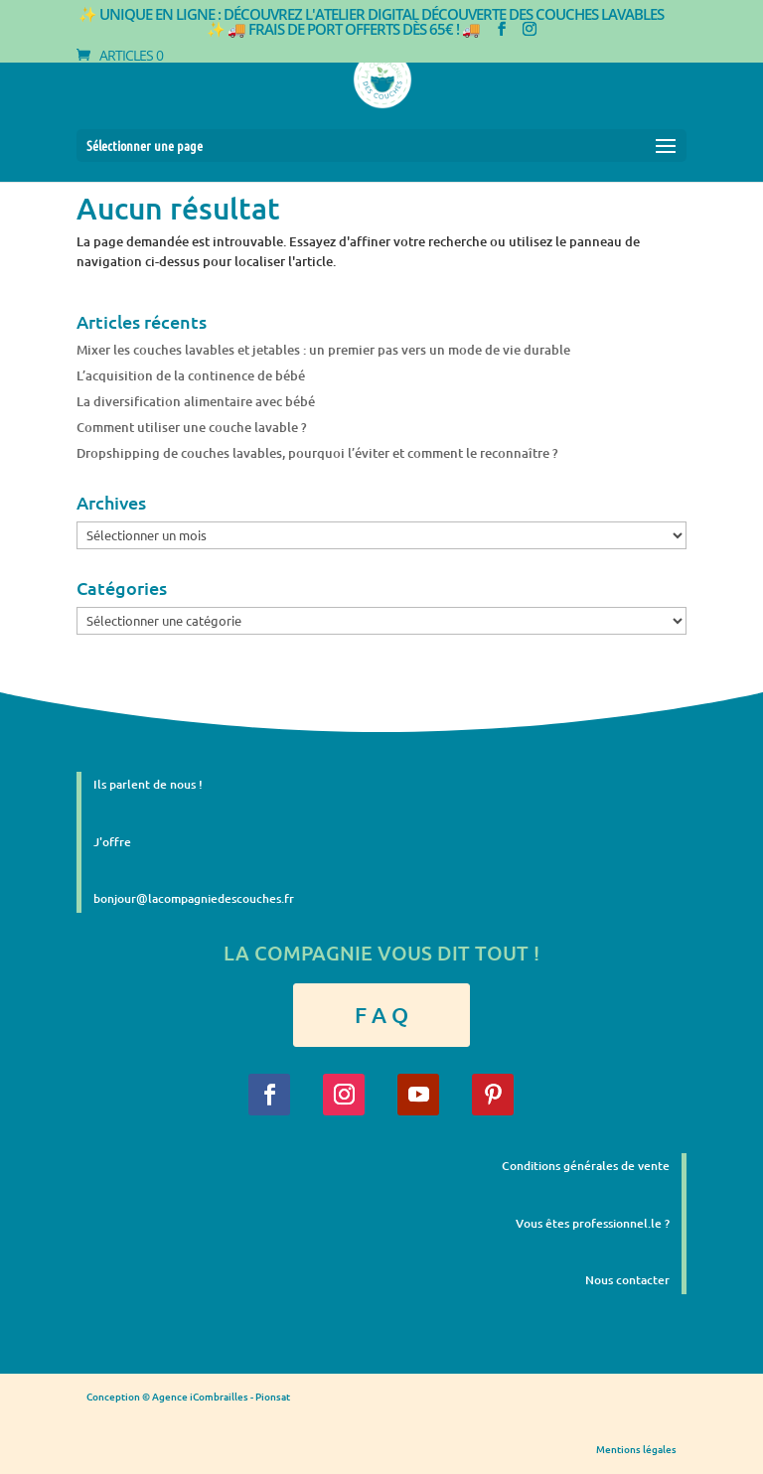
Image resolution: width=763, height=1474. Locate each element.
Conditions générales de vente (586, 1165)
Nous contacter (627, 1279)
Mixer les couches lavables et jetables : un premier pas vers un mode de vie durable (323, 350)
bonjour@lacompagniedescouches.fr (193, 898)
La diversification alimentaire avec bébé (195, 401)
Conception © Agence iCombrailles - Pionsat (188, 1396)
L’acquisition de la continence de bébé (190, 375)
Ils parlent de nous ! (148, 784)
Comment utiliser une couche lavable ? (191, 427)
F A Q (381, 1014)
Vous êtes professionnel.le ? (593, 1223)
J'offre (112, 841)
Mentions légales (636, 1448)
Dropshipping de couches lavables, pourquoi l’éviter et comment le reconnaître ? (317, 453)
